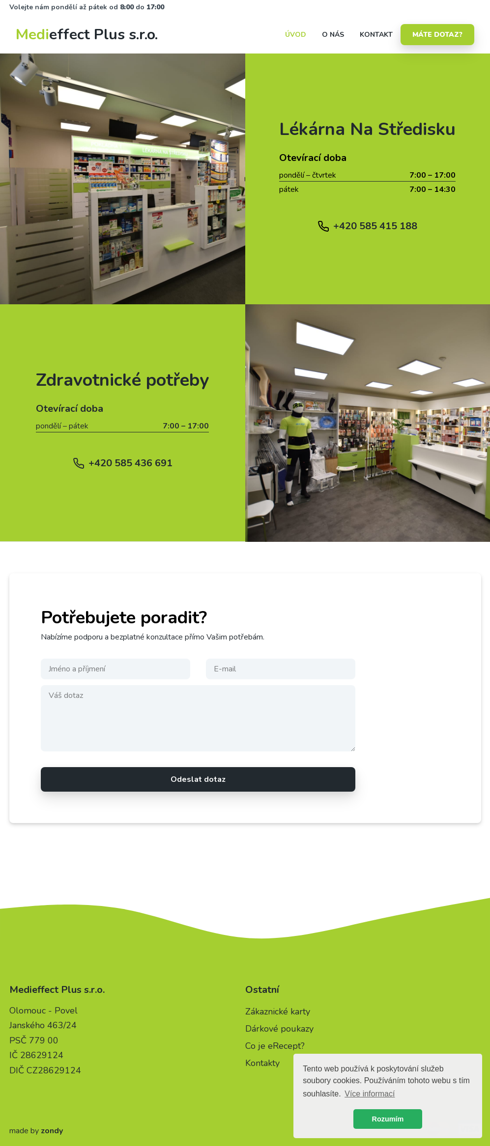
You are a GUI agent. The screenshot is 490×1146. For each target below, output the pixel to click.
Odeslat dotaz (198, 779)
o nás (333, 34)
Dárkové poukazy (279, 1029)
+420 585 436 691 (130, 463)
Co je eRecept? (275, 1046)
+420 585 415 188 (375, 226)
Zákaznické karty (277, 1011)
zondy (52, 1130)
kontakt (376, 34)
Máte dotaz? (437, 34)
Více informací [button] (370, 1094)
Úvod (295, 34)
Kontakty (262, 1063)
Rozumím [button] (388, 1119)
